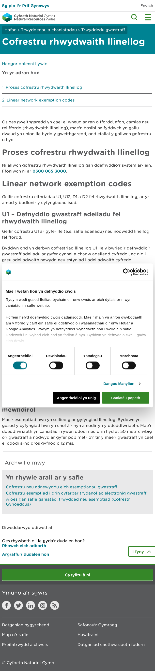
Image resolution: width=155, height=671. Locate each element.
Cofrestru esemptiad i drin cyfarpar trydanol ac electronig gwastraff (76, 493)
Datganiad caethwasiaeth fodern (111, 644)
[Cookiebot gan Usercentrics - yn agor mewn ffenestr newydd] (135, 272)
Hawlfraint (88, 634)
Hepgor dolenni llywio (24, 63)
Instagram (42, 605)
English (146, 5)
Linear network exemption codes (41, 100)
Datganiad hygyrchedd (25, 624)
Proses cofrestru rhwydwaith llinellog (44, 87)
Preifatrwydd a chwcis (25, 644)
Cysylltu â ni (77, 574)
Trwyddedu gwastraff (103, 29)
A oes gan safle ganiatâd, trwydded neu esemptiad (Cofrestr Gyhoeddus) (68, 502)
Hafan (10, 29)
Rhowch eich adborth (24, 545)
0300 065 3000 (49, 171)
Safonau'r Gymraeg (97, 624)
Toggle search (134, 17)
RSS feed (54, 605)
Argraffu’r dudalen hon (25, 554)
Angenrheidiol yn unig (76, 398)
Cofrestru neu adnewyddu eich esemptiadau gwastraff (61, 486)
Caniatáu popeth (125, 398)
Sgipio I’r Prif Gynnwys (25, 5)
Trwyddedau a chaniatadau (49, 29)
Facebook (6, 605)
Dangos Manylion (119, 383)
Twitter (18, 605)
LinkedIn (30, 605)
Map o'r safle (15, 634)
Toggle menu (148, 17)
